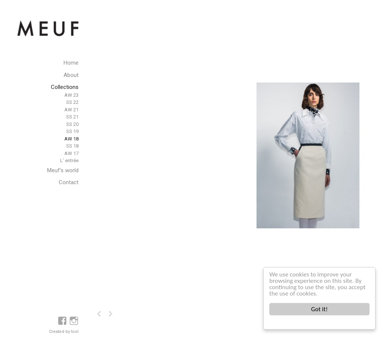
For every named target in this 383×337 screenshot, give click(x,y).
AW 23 (71, 95)
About (71, 75)
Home (71, 62)
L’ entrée (69, 160)
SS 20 (72, 124)
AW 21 (71, 109)
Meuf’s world (63, 170)
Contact (69, 182)
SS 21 (72, 117)
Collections (65, 87)
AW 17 (71, 153)
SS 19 (72, 131)
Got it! (319, 309)
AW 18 (71, 139)
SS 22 (72, 102)
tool (75, 331)
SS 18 (72, 146)
